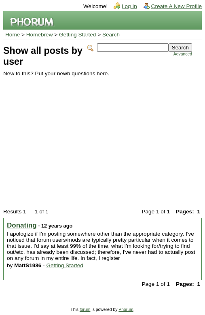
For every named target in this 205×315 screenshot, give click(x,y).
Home (12, 35)
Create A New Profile (176, 6)
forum (85, 309)
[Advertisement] (97, 137)
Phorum (125, 309)
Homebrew (39, 35)
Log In (129, 6)
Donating (22, 225)
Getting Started (77, 35)
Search (111, 35)
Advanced (182, 54)
